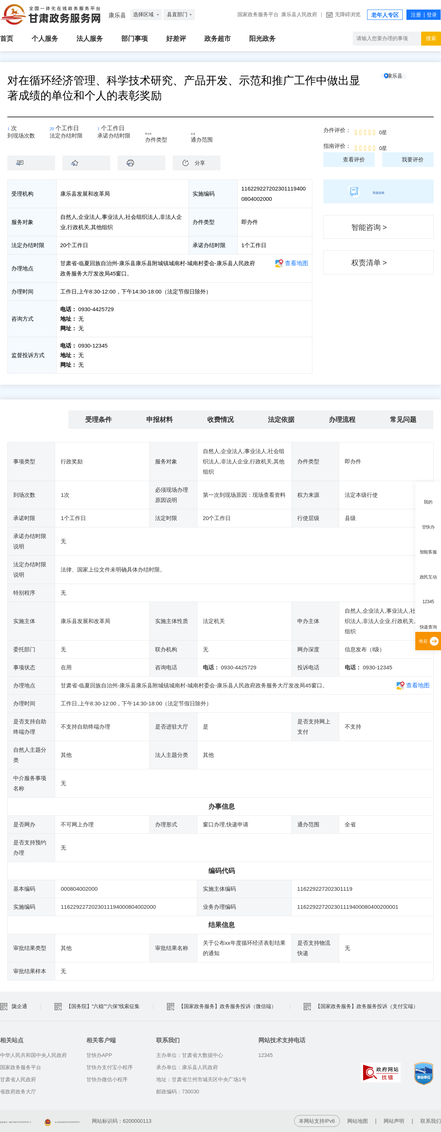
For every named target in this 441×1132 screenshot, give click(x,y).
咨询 (34, 163)
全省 (201, 133)
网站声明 (394, 1121)
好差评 (176, 38)
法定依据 (281, 419)
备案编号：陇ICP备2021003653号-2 (42, 1121)
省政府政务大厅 (18, 1091)
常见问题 (403, 419)
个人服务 (45, 38)
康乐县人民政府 (299, 14)
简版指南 (378, 191)
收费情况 (220, 419)
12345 (428, 601)
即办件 (158, 133)
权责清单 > (369, 263)
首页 (6, 38)
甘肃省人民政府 (18, 1079)
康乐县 (406, 80)
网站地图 (357, 1121)
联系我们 (430, 1121)
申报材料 (159, 419)
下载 (145, 163)
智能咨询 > (369, 227)
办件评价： (337, 130)
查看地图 (296, 263)
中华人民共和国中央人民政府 (33, 1055)
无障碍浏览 (348, 14)
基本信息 (38, 419)
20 (55, 131)
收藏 (90, 163)
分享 (200, 163)
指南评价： (337, 146)
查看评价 (354, 159)
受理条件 (98, 419)
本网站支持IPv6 (317, 1121)
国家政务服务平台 (258, 14)
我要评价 (413, 159)
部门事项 (134, 38)
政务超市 (217, 38)
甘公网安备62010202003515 (135, 1121)
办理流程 (342, 419)
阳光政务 (262, 38)
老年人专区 (385, 15)
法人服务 (89, 38)
